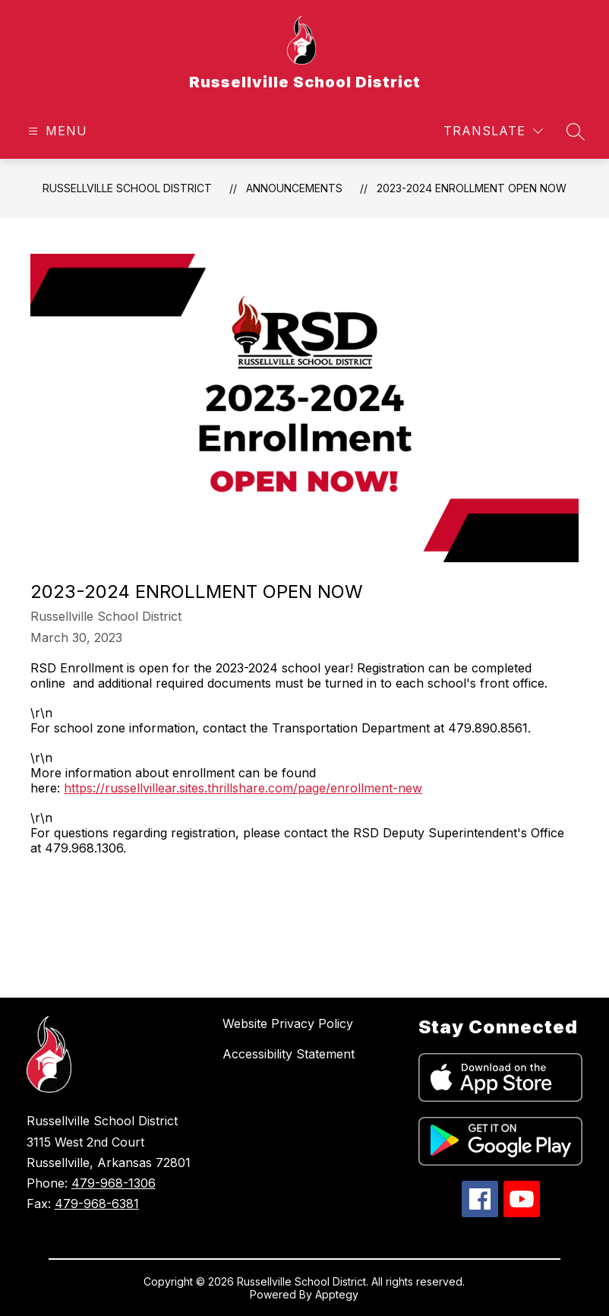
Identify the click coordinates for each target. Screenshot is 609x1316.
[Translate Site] (493, 131)
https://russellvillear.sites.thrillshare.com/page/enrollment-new (243, 788)
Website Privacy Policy (287, 1023)
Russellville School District (127, 188)
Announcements (294, 188)
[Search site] (575, 131)
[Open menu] (55, 131)
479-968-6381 (97, 1203)
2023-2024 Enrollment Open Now (471, 188)
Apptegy (336, 1294)
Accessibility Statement (288, 1053)
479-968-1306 (113, 1183)
